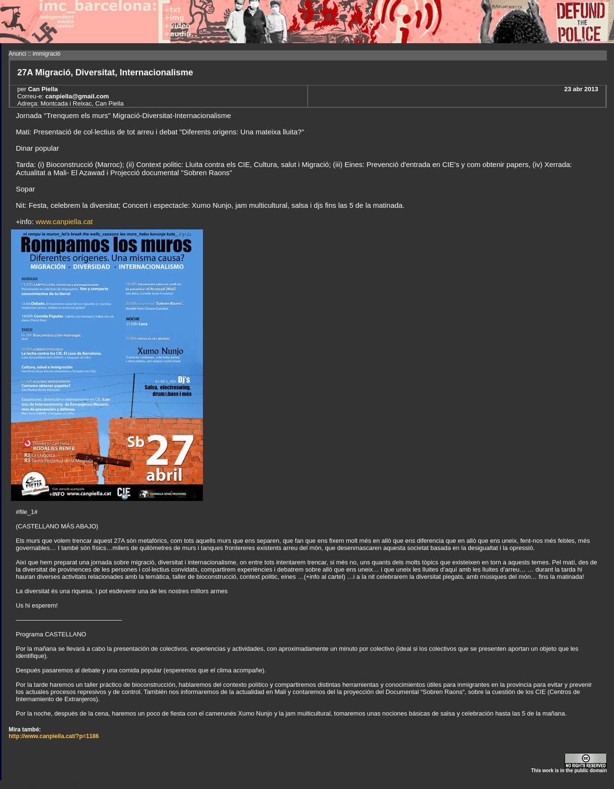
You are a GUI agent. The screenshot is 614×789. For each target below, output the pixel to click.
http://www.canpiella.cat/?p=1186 (54, 736)
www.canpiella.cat (64, 221)
